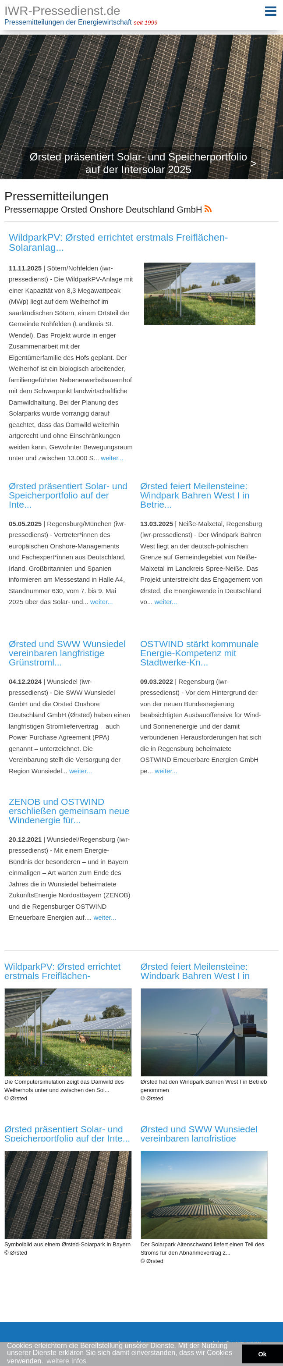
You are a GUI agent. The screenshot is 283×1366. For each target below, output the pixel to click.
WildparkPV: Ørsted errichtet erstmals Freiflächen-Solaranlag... (118, 242)
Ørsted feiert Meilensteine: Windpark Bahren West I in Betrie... (194, 495)
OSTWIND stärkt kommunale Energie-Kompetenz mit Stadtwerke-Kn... (199, 653)
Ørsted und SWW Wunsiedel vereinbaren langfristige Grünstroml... (67, 653)
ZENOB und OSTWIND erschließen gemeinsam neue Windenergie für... (69, 811)
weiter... (112, 458)
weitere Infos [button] (66, 1361)
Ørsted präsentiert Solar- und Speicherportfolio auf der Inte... (68, 495)
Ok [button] (262, 1354)
